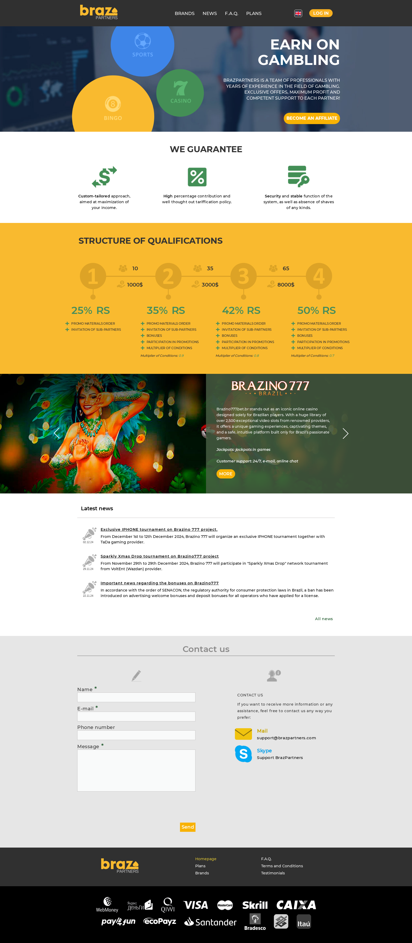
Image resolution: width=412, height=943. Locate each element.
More (226, 473)
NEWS (210, 13)
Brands (202, 873)
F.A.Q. (231, 13)
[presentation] (117, 805)
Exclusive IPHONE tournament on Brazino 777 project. (159, 529)
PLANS (254, 13)
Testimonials (273, 873)
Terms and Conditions (282, 866)
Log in (321, 13)
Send (188, 827)
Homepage (206, 859)
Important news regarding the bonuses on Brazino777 (160, 583)
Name (87, 689)
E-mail (87, 708)
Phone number (96, 727)
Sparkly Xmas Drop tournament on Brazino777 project (160, 556)
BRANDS (185, 13)
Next (346, 433)
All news (324, 618)
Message (90, 746)
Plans (200, 866)
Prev (57, 433)
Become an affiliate (311, 118)
